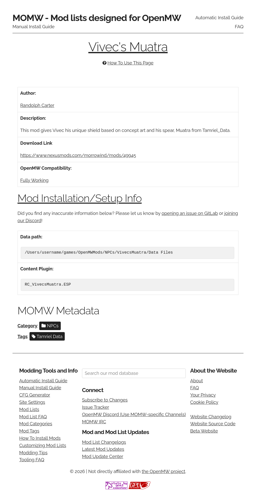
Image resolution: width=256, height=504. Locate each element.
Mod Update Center (102, 456)
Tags (23, 336)
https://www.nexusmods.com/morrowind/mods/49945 (78, 155)
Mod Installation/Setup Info (80, 198)
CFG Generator (34, 395)
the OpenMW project (163, 471)
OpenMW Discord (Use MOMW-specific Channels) (134, 414)
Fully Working (34, 180)
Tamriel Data (47, 336)
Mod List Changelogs (104, 442)
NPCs (50, 325)
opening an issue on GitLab (190, 213)
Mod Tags (29, 431)
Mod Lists (29, 409)
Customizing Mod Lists (42, 445)
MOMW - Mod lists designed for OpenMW (96, 17)
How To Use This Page (131, 62)
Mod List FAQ (33, 416)
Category (27, 325)
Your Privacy (203, 395)
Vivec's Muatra (128, 46)
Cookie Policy (204, 402)
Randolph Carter (37, 105)
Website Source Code (213, 423)
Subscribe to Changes (105, 400)
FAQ (239, 26)
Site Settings (32, 402)
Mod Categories (35, 423)
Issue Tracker (95, 407)
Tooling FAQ (31, 459)
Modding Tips (33, 452)
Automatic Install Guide (219, 17)
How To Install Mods (40, 438)
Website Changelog (211, 416)
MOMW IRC (94, 421)
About (196, 380)
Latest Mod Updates (103, 449)
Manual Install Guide (33, 26)
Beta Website (204, 431)
